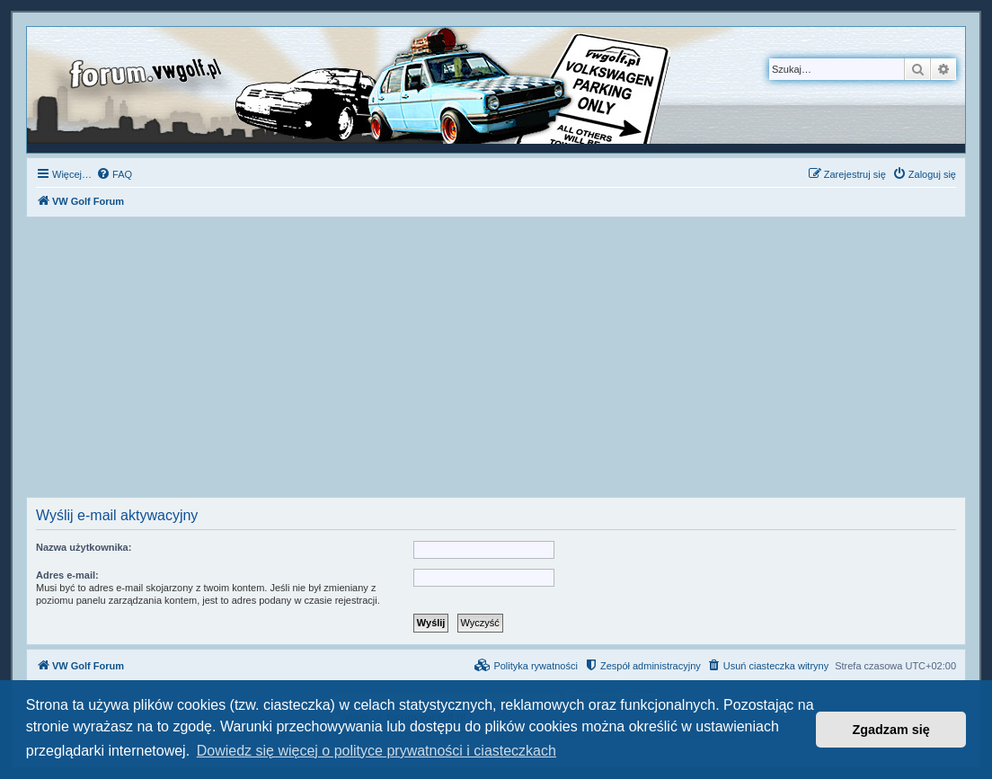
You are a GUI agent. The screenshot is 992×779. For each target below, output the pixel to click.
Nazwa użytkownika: (83, 547)
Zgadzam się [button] (891, 729)
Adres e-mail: (67, 575)
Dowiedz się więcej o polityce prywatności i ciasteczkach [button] (376, 750)
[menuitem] (114, 174)
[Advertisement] (496, 362)
